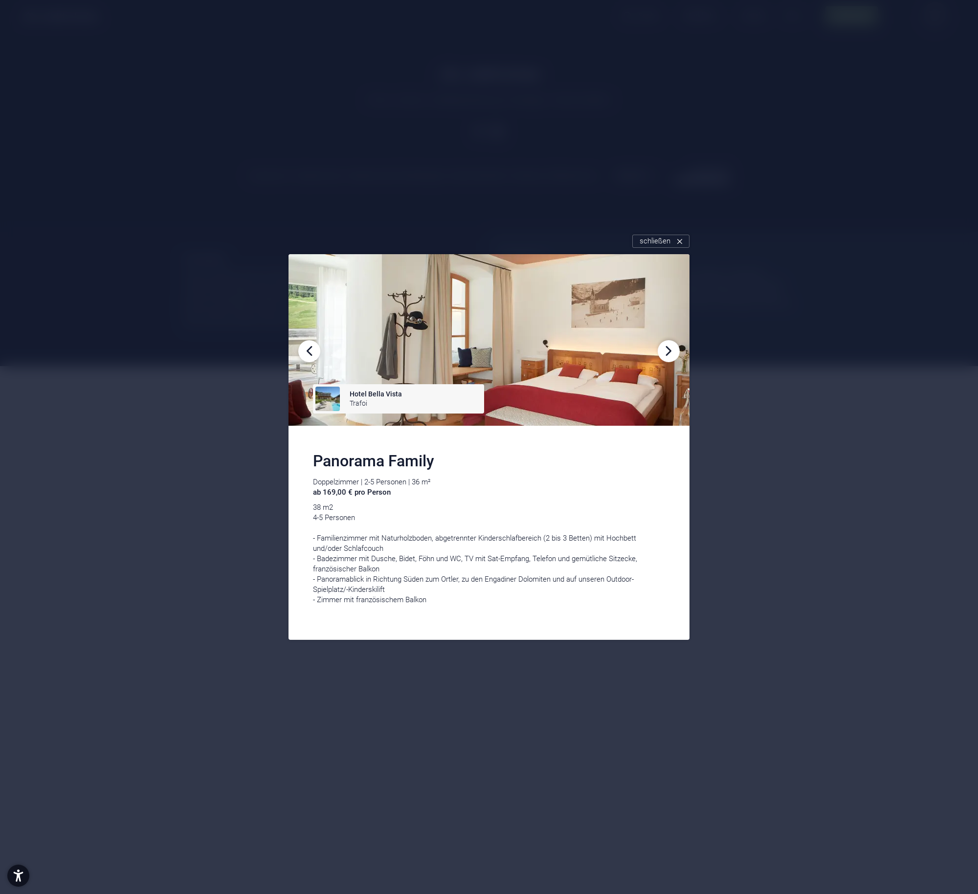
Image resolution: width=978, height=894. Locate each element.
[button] (18, 876)
